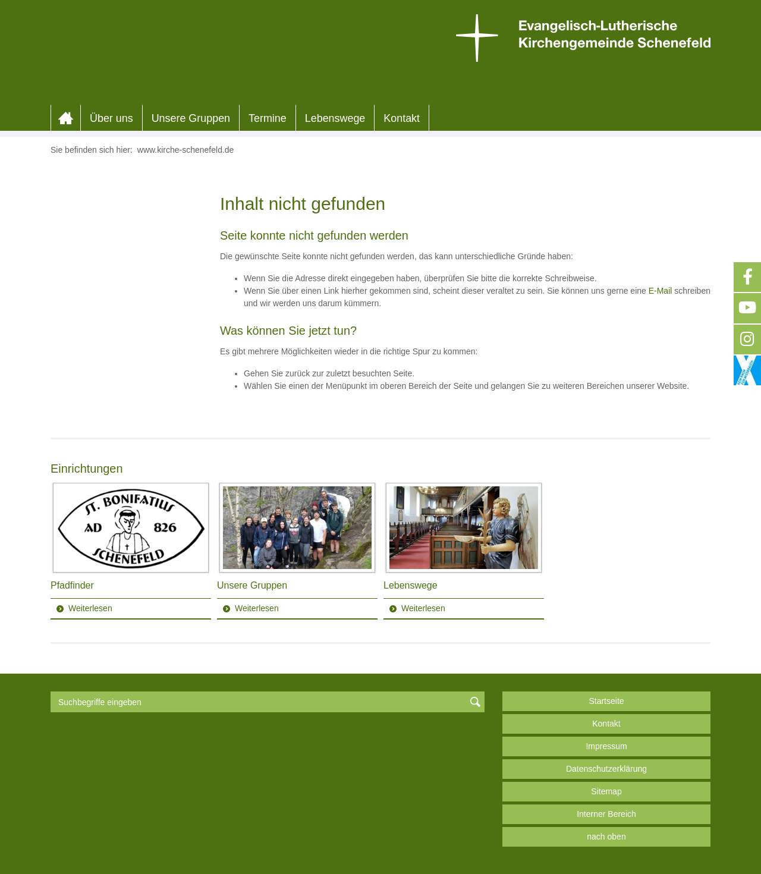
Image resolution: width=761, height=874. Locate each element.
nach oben (606, 836)
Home (65, 118)
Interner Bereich (606, 814)
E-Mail (660, 290)
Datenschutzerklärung (606, 769)
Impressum (606, 746)
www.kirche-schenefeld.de (185, 150)
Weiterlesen (90, 608)
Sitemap (606, 791)
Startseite (606, 701)
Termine (268, 118)
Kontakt (401, 118)
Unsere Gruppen (191, 118)
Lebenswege (335, 118)
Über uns (111, 118)
